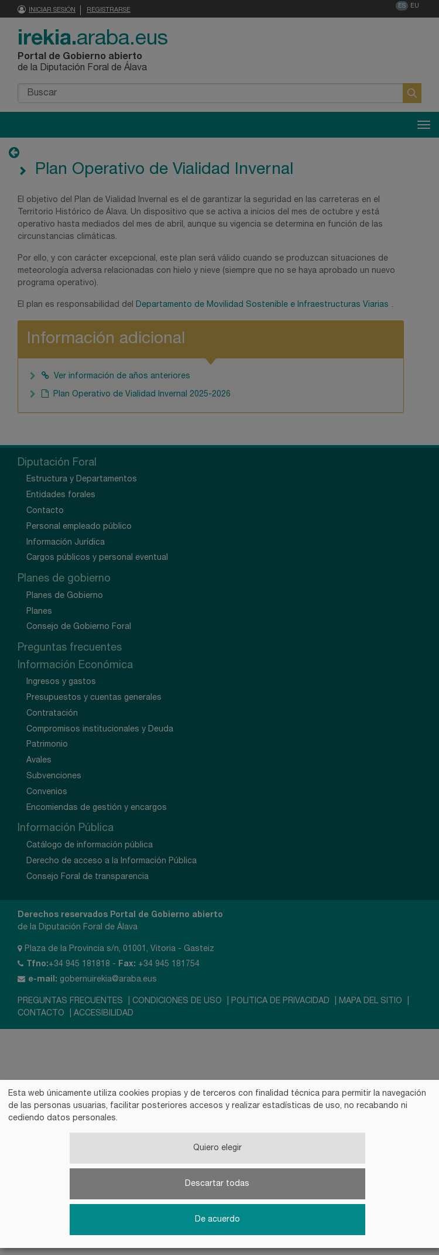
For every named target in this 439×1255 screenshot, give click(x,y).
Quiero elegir (217, 1148)
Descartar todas (217, 1184)
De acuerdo (217, 1219)
